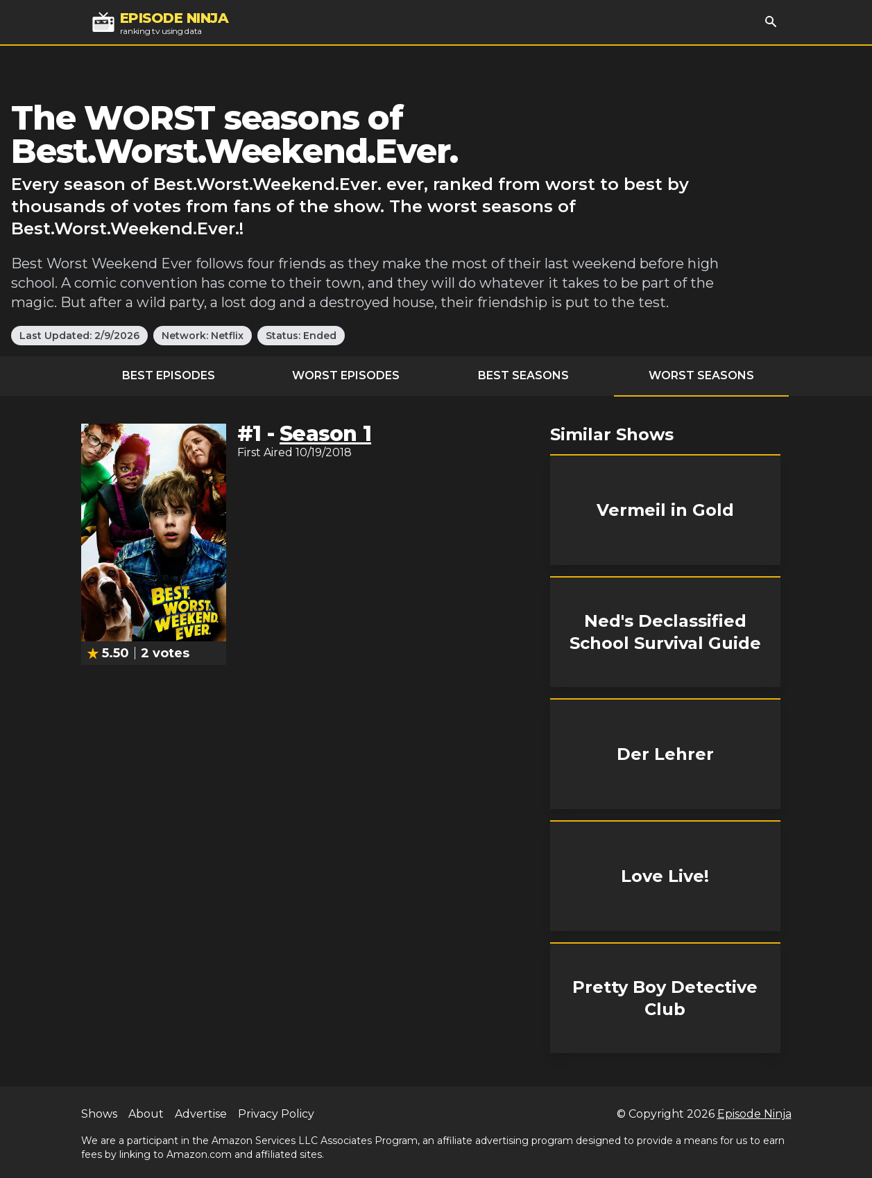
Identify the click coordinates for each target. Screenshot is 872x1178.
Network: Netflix (202, 335)
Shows (99, 1113)
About (146, 1113)
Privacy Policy (276, 1113)
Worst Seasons (701, 375)
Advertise (201, 1113)
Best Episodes (168, 375)
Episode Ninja (754, 1113)
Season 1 (325, 434)
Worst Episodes (346, 375)
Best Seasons (523, 375)
